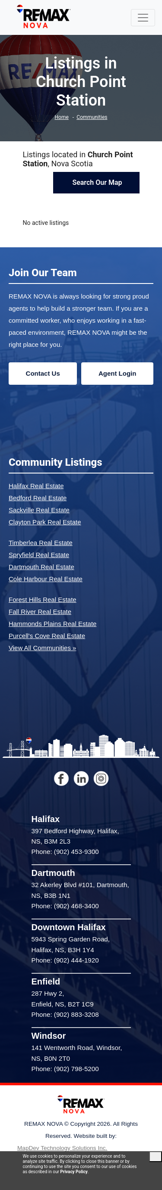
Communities (91, 117)
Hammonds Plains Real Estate (52, 623)
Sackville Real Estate (39, 510)
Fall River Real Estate (40, 611)
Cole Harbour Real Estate (46, 579)
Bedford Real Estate (38, 498)
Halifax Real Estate (36, 485)
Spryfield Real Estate (39, 554)
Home (62, 117)
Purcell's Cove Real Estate (47, 635)
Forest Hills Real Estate (42, 599)
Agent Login (117, 373)
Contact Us (43, 373)
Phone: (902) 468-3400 (65, 906)
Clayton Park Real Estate (45, 522)
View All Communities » (42, 647)
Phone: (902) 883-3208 (65, 1014)
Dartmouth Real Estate (41, 566)
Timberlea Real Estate (41, 542)
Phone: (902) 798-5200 (65, 1068)
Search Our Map (96, 182)
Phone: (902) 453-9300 (65, 851)
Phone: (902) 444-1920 (65, 960)
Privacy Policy (73, 1171)
